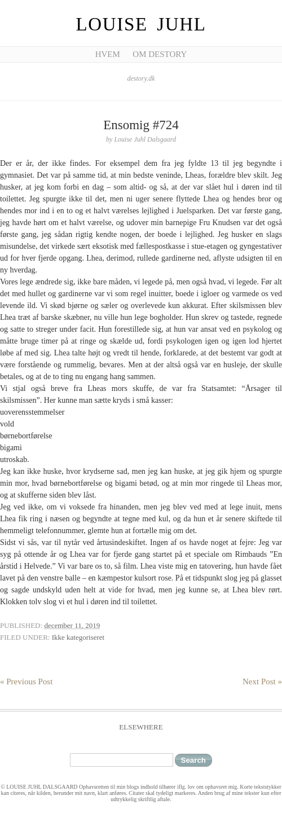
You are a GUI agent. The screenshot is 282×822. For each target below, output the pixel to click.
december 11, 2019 (72, 625)
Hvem (107, 54)
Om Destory (160, 54)
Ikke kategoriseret (78, 637)
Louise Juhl (141, 24)
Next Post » (262, 681)
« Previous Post (26, 681)
